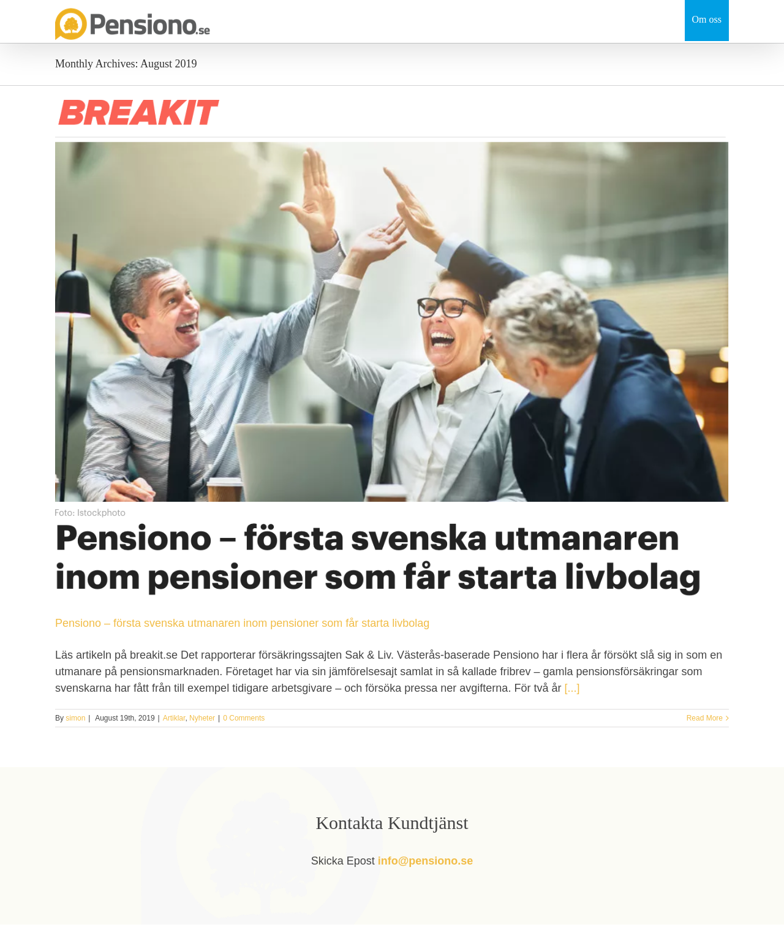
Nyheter (202, 718)
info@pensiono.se (425, 861)
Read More (705, 718)
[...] (571, 688)
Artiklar (174, 718)
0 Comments (244, 718)
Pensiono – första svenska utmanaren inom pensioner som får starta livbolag (242, 623)
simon (75, 718)
